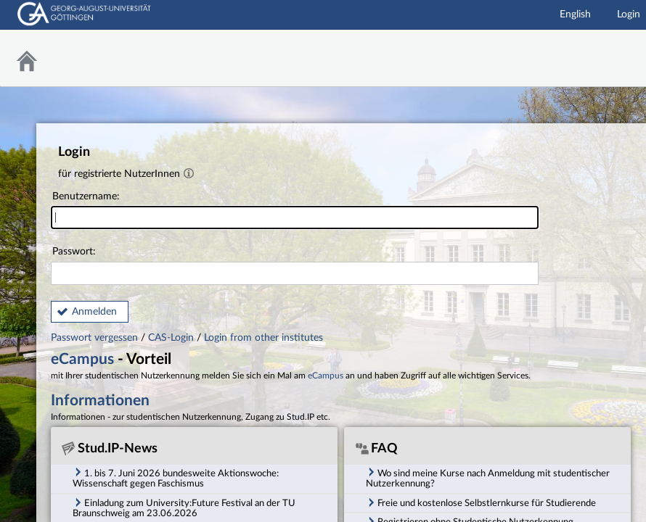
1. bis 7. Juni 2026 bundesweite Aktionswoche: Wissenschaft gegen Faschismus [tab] (176, 477)
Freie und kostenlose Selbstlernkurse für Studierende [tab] (481, 502)
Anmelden (94, 312)
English (575, 14)
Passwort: (295, 265)
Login (628, 14)
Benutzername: (295, 210)
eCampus (82, 359)
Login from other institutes (263, 338)
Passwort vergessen (96, 338)
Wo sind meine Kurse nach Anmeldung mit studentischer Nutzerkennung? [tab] (488, 477)
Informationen (100, 400)
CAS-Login (171, 338)
